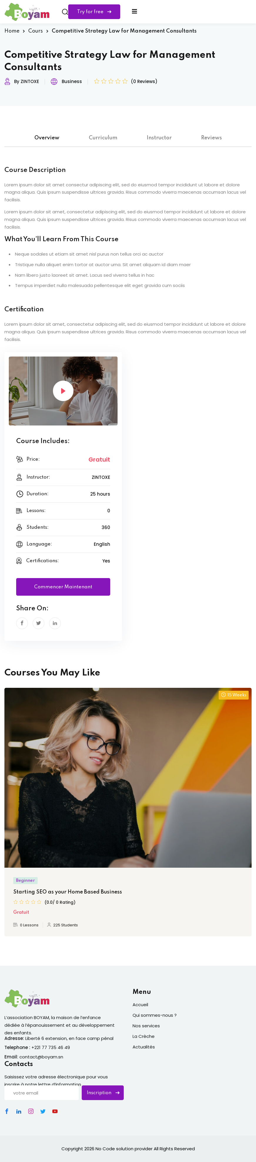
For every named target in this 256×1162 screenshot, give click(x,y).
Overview (46, 138)
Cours (35, 31)
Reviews (211, 138)
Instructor (159, 138)
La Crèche (144, 1036)
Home (11, 31)
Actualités (144, 1047)
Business (72, 81)
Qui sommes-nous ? (155, 1015)
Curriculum (103, 138)
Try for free (94, 11)
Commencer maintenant (63, 587)
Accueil (140, 1004)
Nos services (146, 1026)
